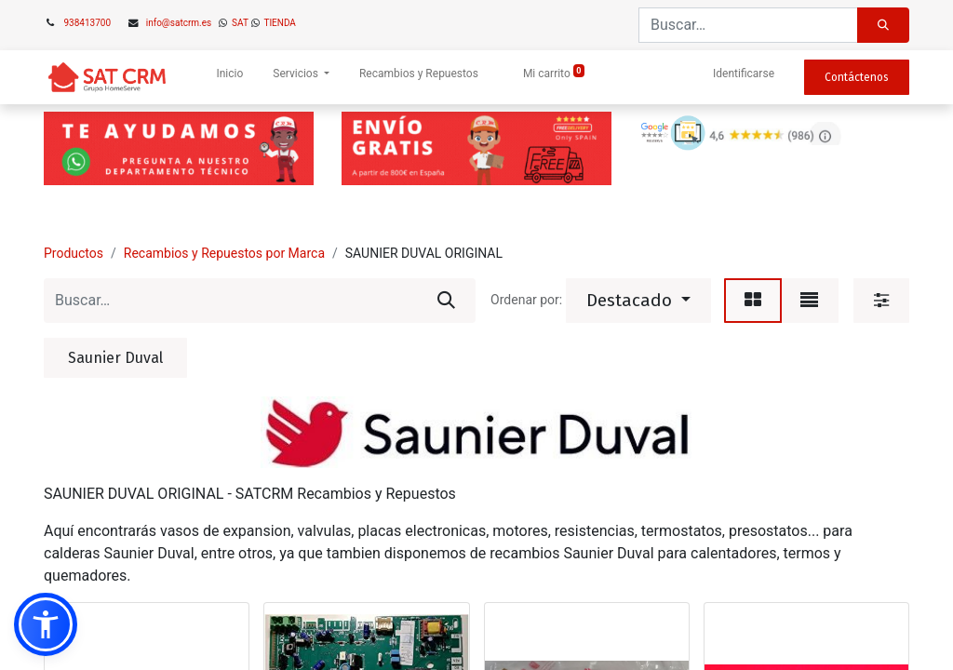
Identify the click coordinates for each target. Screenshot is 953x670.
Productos (73, 253)
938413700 (88, 23)
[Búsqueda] (883, 25)
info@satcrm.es (178, 23)
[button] (638, 300)
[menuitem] (229, 77)
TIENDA (279, 23)
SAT (239, 23)
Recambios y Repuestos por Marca (224, 253)
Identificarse (743, 73)
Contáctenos (857, 77)
